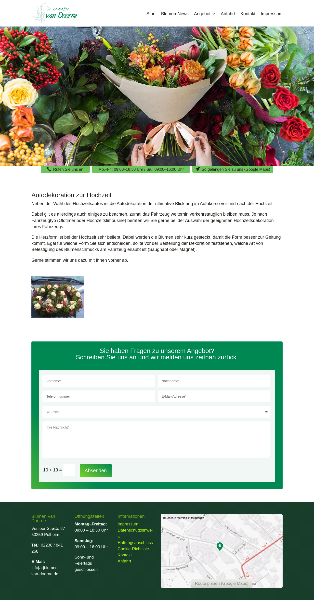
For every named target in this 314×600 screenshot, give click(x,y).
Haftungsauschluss (135, 542)
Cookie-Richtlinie (133, 549)
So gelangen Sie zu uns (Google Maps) (236, 169)
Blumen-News (175, 13)
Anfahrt (228, 13)
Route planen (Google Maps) (222, 583)
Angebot (202, 13)
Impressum (272, 13)
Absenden (96, 470)
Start (151, 13)
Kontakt (247, 13)
